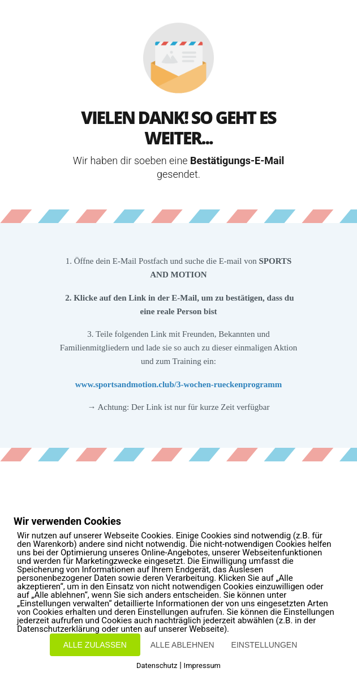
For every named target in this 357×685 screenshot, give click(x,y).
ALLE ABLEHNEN (182, 644)
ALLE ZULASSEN (95, 644)
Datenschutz (156, 665)
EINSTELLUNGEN (264, 644)
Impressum (202, 665)
